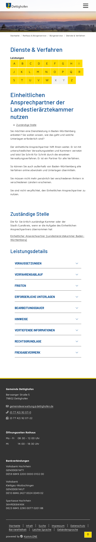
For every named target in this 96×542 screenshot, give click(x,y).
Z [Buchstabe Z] (72, 80)
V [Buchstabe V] (38, 80)
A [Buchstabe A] (14, 63)
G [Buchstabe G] (63, 63)
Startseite (15, 35)
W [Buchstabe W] (47, 80)
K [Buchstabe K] (22, 71)
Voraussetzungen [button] (46, 263)
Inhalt (29, 525)
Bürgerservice (56, 35)
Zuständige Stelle (26, 124)
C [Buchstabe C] (31, 63)
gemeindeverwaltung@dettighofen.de (31, 406)
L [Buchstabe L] (29, 71)
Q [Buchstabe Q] (71, 71)
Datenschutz (77, 525)
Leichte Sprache (41, 529)
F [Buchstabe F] (55, 63)
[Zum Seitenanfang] (88, 535)
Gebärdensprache (67, 529)
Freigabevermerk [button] (46, 352)
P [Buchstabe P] (63, 71)
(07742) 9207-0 (20, 412)
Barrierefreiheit (17, 529)
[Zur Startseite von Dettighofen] (17, 5)
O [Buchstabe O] (55, 71)
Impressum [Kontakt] (58, 525)
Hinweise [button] (46, 319)
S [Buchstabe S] (14, 80)
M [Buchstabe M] (38, 71)
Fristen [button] (46, 285)
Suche (42, 525)
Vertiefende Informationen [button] (46, 330)
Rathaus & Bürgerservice (34, 35)
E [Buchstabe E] (47, 63)
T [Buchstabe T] (22, 80)
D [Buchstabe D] (39, 63)
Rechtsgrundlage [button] (46, 341)
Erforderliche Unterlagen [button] (46, 296)
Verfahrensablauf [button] (46, 274)
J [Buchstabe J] (14, 71)
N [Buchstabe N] (46, 71)
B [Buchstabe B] (22, 63)
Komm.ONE (30, 536)
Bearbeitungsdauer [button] (46, 308)
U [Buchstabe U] (30, 80)
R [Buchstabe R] (79, 71)
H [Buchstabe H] (71, 63)
